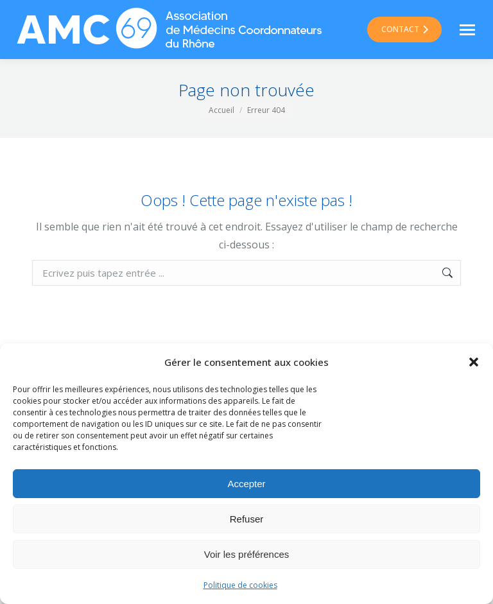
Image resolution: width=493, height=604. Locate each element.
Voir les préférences (247, 554)
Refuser (247, 518)
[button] (473, 362)
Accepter (246, 483)
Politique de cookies (240, 585)
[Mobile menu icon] (467, 29)
